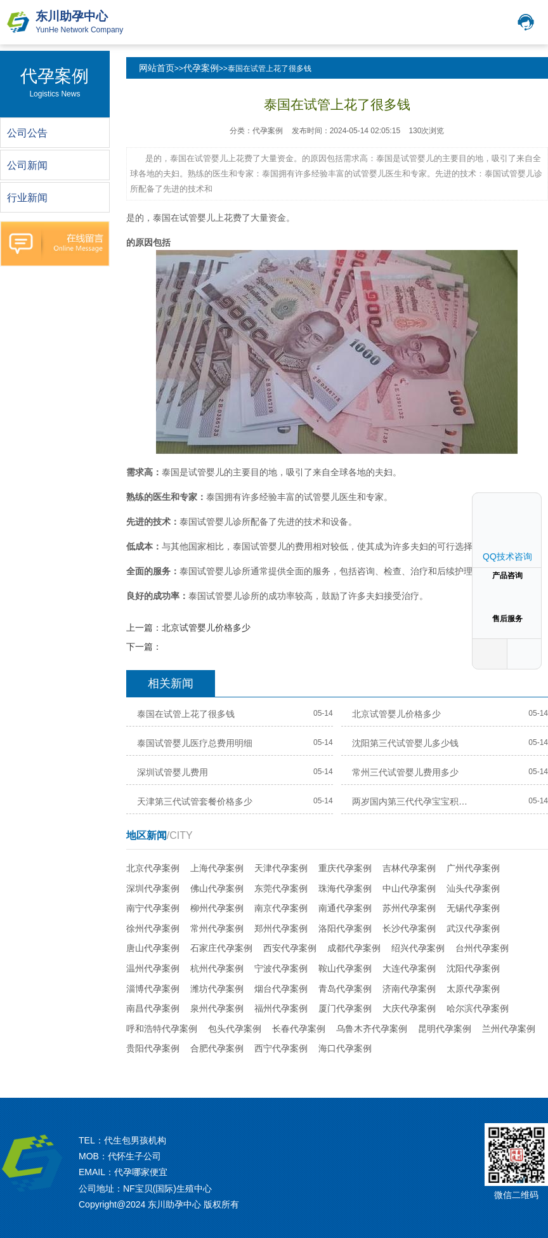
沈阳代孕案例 (473, 968)
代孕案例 (201, 68)
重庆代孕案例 (345, 868)
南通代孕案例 (345, 908)
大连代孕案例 (409, 968)
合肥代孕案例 (217, 1048)
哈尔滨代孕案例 (478, 1008)
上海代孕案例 (217, 868)
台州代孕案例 (482, 948)
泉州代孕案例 (217, 1008)
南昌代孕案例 (152, 1008)
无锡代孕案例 (473, 908)
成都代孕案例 (354, 948)
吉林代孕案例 (409, 868)
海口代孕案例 (345, 1048)
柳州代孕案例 (217, 908)
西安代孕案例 (289, 948)
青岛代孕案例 (345, 989)
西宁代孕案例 (281, 1048)
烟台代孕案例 (281, 989)
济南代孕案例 (409, 989)
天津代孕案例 (281, 868)
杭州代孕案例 (217, 968)
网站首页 (156, 68)
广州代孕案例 (473, 868)
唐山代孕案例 (152, 948)
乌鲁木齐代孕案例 (371, 1029)
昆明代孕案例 (444, 1029)
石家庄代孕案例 (221, 948)
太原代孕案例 (473, 989)
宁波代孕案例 (281, 968)
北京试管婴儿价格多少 (206, 627)
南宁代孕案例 (152, 908)
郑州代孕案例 (281, 928)
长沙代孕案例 (409, 928)
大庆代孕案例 (409, 1008)
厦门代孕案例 (345, 1008)
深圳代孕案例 (152, 888)
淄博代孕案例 (152, 989)
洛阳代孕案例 (345, 928)
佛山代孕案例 (217, 888)
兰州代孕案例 (508, 1029)
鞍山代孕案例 (345, 968)
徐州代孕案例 (152, 928)
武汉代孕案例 (473, 928)
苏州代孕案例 (409, 908)
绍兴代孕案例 (418, 948)
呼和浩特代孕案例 (161, 1029)
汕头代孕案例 (473, 888)
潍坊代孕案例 (217, 989)
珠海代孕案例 (345, 888)
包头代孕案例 (234, 1029)
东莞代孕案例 (281, 888)
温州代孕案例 (152, 968)
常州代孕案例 (217, 928)
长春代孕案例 (298, 1029)
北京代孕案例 (152, 868)
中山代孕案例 (409, 888)
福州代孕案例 (281, 1008)
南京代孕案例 (281, 908)
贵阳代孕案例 (152, 1048)
